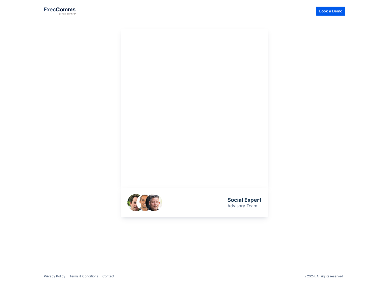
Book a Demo (330, 11)
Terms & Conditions (84, 276)
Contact (108, 276)
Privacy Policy (54, 276)
